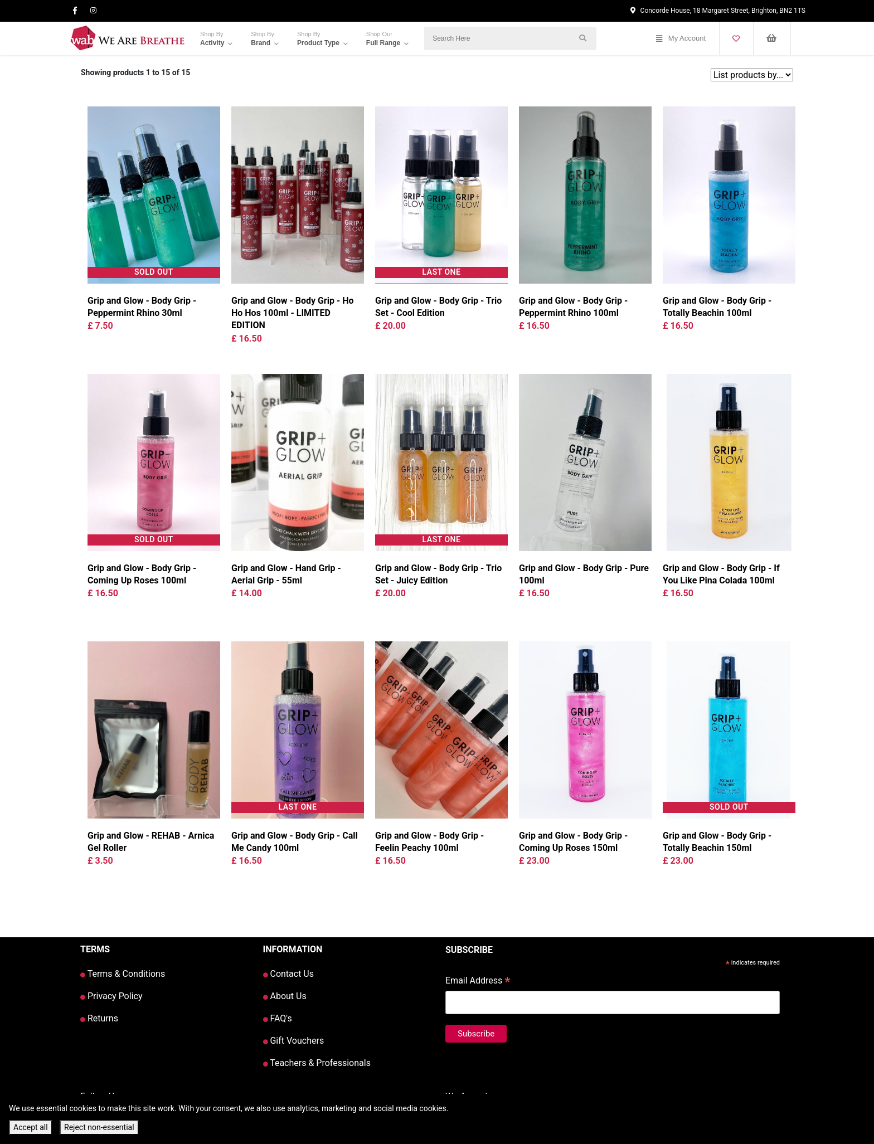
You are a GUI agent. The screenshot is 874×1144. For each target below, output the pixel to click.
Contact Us (288, 973)
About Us (285, 996)
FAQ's (277, 1018)
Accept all (30, 1127)
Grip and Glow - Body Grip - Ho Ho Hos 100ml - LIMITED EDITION (292, 313)
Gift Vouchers (293, 1040)
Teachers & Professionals (317, 1063)
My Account (681, 38)
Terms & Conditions (122, 973)
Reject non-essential (99, 1127)
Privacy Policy (111, 996)
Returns (99, 1018)
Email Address (478, 981)
